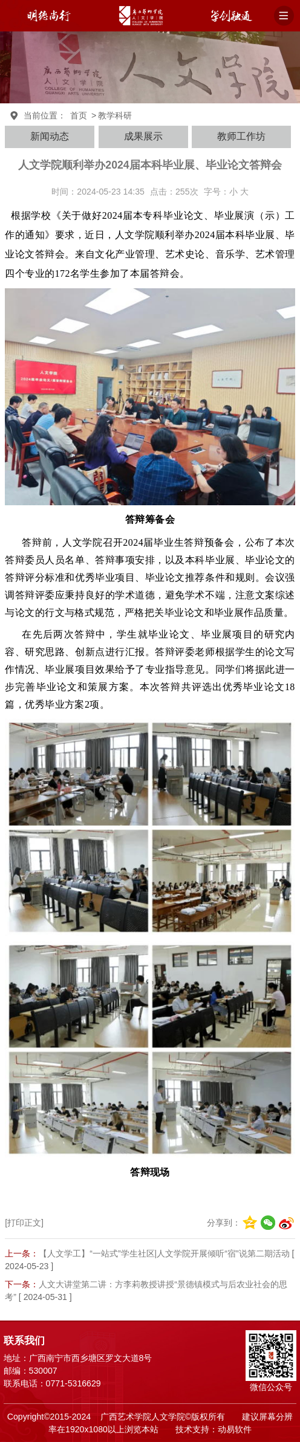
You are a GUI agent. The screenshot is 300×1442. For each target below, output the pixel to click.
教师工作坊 (241, 136)
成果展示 (143, 136)
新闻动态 (49, 136)
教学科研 (115, 115)
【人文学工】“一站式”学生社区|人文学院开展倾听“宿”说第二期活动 (164, 1253)
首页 (78, 115)
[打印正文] (24, 1222)
